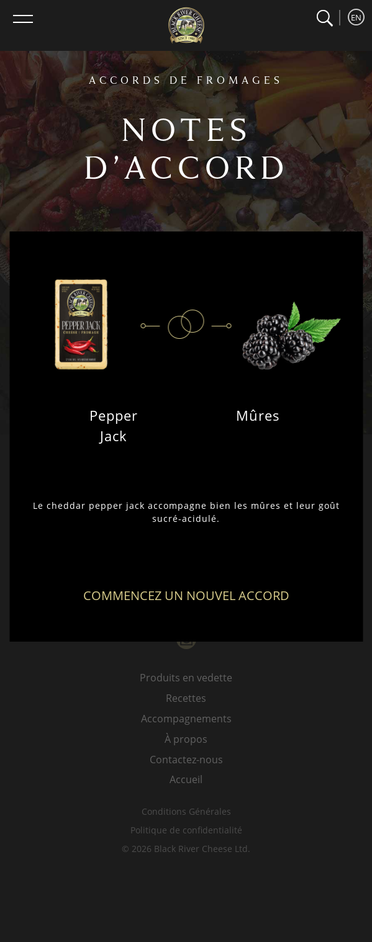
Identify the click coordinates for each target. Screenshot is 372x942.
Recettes (186, 698)
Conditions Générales (186, 811)
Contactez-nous (186, 759)
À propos (186, 739)
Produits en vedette (186, 677)
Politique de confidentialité (186, 830)
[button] (324, 18)
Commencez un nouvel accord (186, 595)
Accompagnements (186, 718)
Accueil (186, 779)
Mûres (258, 415)
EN (356, 17)
